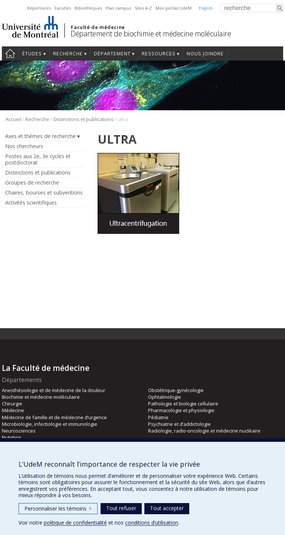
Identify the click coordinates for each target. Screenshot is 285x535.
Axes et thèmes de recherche (40, 136)
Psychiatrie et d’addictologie (179, 424)
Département (112, 53)
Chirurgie (12, 403)
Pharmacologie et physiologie (181, 410)
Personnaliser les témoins (58, 508)
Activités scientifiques (31, 202)
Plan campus (118, 8)
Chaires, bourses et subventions (44, 192)
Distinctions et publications (83, 119)
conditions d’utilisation (151, 522)
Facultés (63, 8)
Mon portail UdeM (173, 8)
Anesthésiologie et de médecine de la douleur (53, 390)
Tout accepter (167, 508)
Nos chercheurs (24, 146)
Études (32, 53)
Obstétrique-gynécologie (176, 390)
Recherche (68, 53)
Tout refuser (121, 508)
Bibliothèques (88, 8)
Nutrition (11, 437)
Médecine (13, 410)
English (206, 8)
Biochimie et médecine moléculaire (41, 397)
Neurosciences (19, 430)
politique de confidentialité (75, 522)
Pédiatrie (158, 417)
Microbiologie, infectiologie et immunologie (49, 424)
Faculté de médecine (98, 27)
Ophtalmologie (164, 397)
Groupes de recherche (32, 182)
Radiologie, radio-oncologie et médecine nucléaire (204, 430)
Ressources (159, 53)
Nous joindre (205, 53)
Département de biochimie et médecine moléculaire (151, 34)
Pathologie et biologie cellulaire (183, 403)
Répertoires (39, 8)
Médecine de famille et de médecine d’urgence (54, 417)
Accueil (10, 53)
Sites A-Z (143, 8)
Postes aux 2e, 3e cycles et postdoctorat (38, 159)
